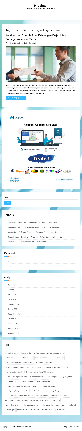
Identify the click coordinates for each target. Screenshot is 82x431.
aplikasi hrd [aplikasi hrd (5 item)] (38, 362)
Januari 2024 (13, 309)
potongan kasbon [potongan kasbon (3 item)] (60, 391)
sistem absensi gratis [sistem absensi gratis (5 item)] (13, 405)
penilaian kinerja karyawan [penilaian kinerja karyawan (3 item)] (41, 391)
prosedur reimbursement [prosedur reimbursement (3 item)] (24, 396)
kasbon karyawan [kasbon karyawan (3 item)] (27, 381)
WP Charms (76, 427)
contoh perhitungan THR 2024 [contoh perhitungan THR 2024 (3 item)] (16, 377)
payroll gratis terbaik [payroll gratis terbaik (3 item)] (48, 386)
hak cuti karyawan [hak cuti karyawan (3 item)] (11, 381)
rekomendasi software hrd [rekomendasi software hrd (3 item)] (32, 400)
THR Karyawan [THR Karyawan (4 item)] (46, 410)
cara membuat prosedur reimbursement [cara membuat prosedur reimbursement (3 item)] (53, 367)
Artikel (34, 43)
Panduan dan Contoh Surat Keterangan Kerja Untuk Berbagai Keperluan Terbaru (36, 37)
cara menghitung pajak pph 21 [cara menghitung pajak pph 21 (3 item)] (16, 372)
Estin (26, 43)
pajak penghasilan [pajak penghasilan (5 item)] (43, 381)
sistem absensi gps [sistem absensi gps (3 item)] (52, 400)
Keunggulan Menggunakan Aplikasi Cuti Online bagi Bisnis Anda (33, 227)
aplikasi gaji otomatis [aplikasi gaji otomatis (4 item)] (13, 362)
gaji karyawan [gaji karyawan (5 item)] (67, 377)
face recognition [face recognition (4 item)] (53, 377)
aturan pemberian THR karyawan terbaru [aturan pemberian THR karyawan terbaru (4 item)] (20, 367)
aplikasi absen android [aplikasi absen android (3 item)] (55, 353)
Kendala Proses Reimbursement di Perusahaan (27, 242)
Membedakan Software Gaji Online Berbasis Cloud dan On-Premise (35, 232)
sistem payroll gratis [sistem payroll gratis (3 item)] (69, 405)
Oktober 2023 (13, 324)
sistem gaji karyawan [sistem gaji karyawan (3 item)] (51, 405)
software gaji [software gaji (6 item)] (10, 410)
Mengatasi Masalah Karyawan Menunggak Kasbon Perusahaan (33, 223)
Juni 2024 (12, 285)
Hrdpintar (41, 5)
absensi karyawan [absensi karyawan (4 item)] (11, 353)
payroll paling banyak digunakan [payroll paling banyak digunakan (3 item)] (17, 391)
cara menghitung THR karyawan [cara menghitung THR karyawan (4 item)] (42, 372)
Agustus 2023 (13, 333)
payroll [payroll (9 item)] (35, 386)
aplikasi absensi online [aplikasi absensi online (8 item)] (43, 358)
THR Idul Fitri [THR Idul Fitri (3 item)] (34, 410)
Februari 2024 (13, 304)
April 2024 (12, 295)
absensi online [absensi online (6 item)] (26, 353)
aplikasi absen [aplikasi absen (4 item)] (39, 353)
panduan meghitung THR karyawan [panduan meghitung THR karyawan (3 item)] (18, 386)
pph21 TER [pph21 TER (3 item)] (9, 396)
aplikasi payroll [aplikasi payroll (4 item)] (50, 362)
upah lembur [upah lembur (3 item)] (59, 410)
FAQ (9, 266)
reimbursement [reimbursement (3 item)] (42, 396)
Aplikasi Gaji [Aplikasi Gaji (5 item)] (59, 358)
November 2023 (14, 319)
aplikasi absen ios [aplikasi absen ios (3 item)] (11, 358)
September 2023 (14, 328)
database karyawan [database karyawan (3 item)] (37, 377)
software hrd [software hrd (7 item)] (22, 410)
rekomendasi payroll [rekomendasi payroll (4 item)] (12, 400)
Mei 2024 (11, 290)
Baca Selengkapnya (16, 98)
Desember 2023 (14, 314)
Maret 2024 (12, 299)
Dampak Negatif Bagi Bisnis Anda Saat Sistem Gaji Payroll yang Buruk (36, 237)
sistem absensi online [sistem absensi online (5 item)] (32, 405)
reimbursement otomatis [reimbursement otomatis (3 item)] (59, 396)
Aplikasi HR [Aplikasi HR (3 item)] (27, 362)
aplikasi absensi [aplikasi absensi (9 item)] (27, 358)
